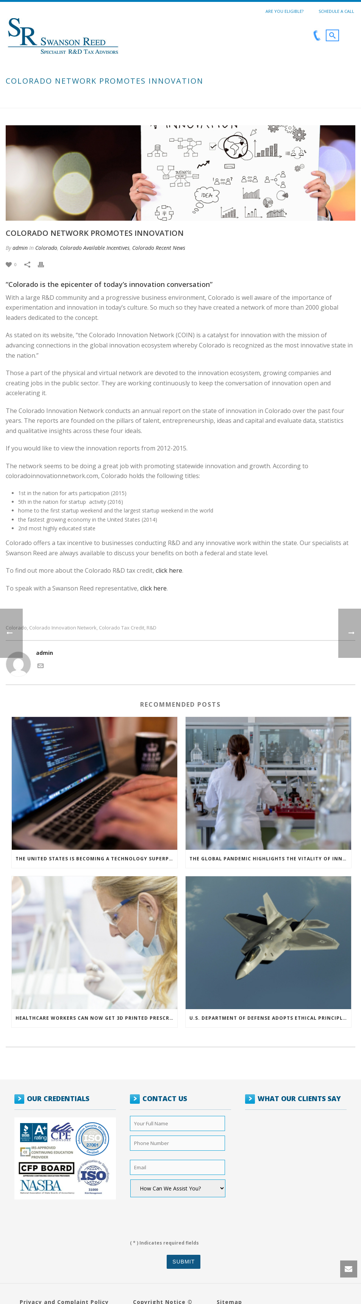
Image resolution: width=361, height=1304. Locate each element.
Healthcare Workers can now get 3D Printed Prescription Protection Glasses (96, 1018)
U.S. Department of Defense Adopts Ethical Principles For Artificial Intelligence (270, 1018)
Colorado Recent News (158, 247)
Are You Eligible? (284, 11)
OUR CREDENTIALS (58, 1098)
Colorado (46, 247)
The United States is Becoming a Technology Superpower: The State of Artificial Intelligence (96, 858)
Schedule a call (336, 11)
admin (20, 247)
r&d (151, 627)
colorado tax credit (121, 627)
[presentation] (177, 1216)
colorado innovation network (63, 627)
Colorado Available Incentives (95, 247)
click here (169, 570)
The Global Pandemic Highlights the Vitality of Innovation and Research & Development (270, 858)
